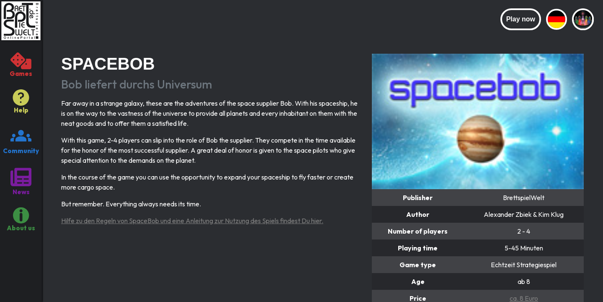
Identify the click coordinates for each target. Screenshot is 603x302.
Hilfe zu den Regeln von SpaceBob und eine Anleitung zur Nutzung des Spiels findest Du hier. (192, 220)
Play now (520, 19)
